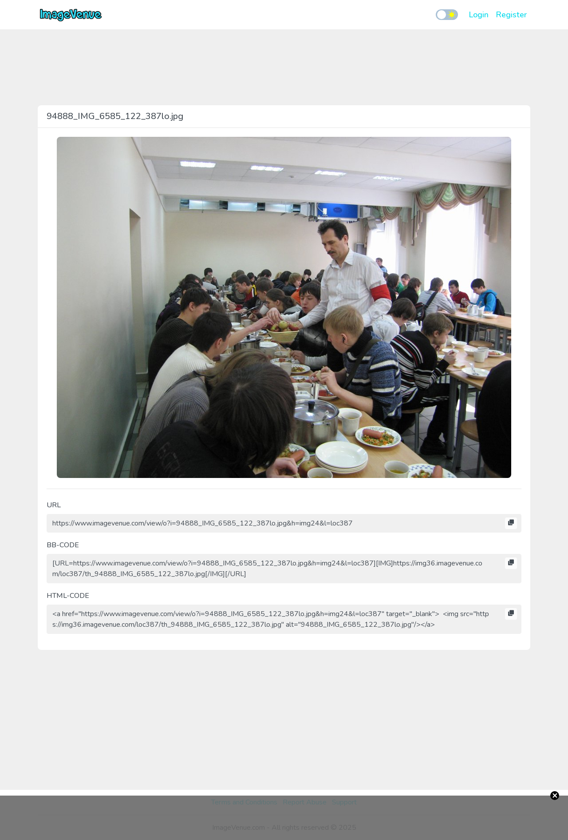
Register (511, 14)
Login (479, 14)
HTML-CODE (68, 596)
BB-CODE (63, 545)
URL (54, 505)
